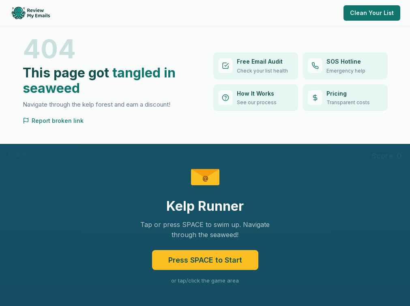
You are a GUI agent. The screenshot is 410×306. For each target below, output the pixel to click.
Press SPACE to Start (205, 260)
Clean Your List (372, 12)
